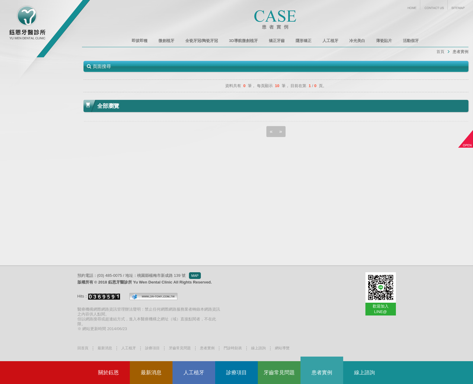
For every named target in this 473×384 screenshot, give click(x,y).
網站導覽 (282, 348)
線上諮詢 (364, 372)
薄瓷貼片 (384, 40)
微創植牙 (166, 40)
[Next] (281, 131)
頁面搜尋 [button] (102, 66)
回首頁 (82, 348)
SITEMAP (458, 5)
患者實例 (460, 51)
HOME (412, 5)
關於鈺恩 (108, 372)
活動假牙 (411, 40)
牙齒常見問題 (279, 372)
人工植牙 (193, 372)
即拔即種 (140, 40)
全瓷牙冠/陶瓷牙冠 (201, 40)
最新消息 (151, 372)
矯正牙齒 (277, 40)
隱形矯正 (303, 40)
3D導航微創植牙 (243, 40)
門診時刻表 (233, 348)
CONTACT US (434, 5)
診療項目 (236, 372)
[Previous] (271, 131)
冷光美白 (357, 40)
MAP (195, 275)
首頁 (440, 51)
